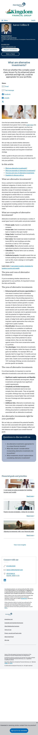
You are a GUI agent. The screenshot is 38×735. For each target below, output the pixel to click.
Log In (33, 20)
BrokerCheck (24, 598)
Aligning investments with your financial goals (19, 531)
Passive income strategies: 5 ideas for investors (19, 512)
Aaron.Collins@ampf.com (8, 47)
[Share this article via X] (8, 102)
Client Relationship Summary (12, 626)
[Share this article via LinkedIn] (8, 98)
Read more (30, 496)
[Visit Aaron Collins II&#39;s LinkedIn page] (5, 580)
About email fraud (9, 636)
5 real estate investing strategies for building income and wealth (18, 491)
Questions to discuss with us (14, 175)
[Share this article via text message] (8, 90)
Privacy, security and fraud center (13, 633)
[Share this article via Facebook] (8, 94)
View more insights (20, 545)
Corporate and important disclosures (14, 622)
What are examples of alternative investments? (20, 170)
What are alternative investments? (16, 168)
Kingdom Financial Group (8, 38)
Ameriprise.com (9, 619)
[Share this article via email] (8, 86)
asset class (29, 125)
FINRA (6, 663)
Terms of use (8, 629)
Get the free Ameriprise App (20, 649)
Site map (7, 640)
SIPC (11, 663)
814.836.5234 (5, 44)
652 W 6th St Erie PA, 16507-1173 (13, 574)
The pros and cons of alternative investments (19, 173)
